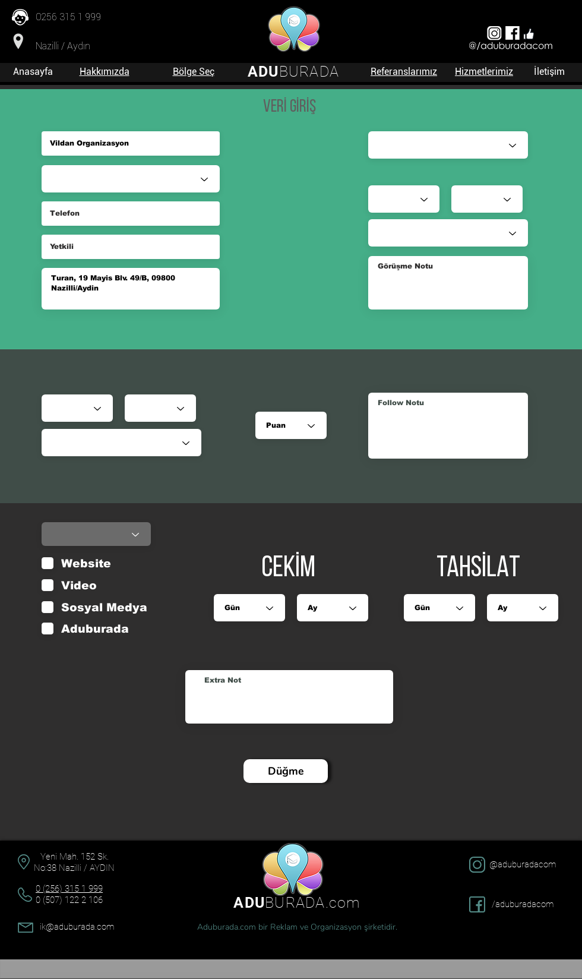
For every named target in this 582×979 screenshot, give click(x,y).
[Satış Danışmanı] (448, 145)
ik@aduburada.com (77, 926)
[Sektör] (131, 178)
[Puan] (291, 425)
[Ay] (160, 408)
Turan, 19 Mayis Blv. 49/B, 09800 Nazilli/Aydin (131, 289)
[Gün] (77, 408)
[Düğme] (285, 771)
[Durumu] (121, 442)
